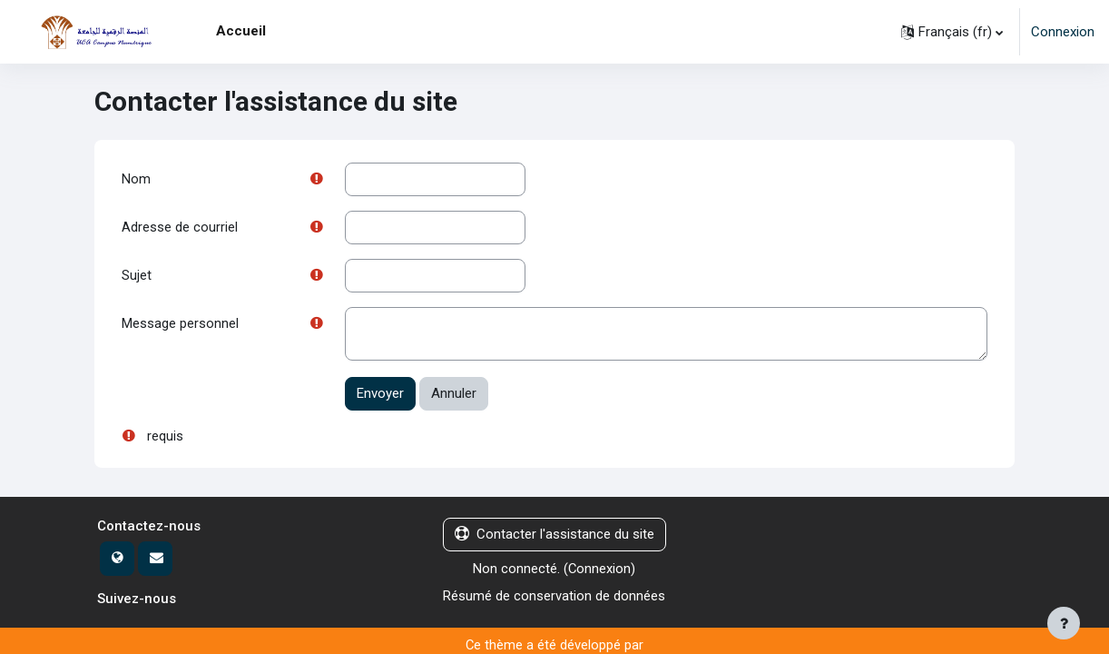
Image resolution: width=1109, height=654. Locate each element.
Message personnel (180, 325)
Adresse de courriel (180, 228)
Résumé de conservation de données (554, 598)
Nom (136, 179)
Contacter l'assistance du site (554, 536)
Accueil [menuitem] (241, 31)
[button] (952, 32)
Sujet (137, 276)
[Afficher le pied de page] (1063, 623)
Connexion (1062, 32)
